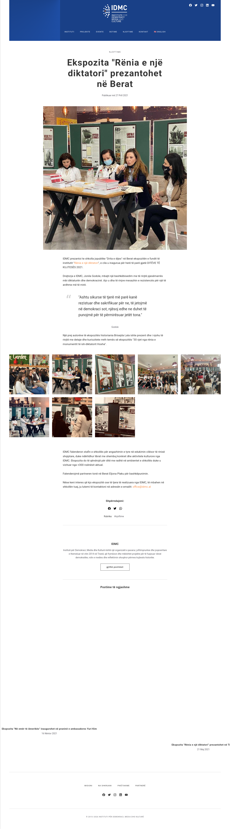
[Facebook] (190, 6)
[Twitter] (196, 6)
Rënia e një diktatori (86, 262)
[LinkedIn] (207, 6)
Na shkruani (105, 785)
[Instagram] (202, 6)
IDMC (115, 544)
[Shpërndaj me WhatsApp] (120, 509)
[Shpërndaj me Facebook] (109, 509)
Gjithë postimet (115, 567)
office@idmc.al (142, 486)
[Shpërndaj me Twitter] (115, 509)
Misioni (88, 785)
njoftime (115, 52)
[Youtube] (213, 6)
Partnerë (140, 785)
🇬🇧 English (160, 32)
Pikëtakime (124, 785)
